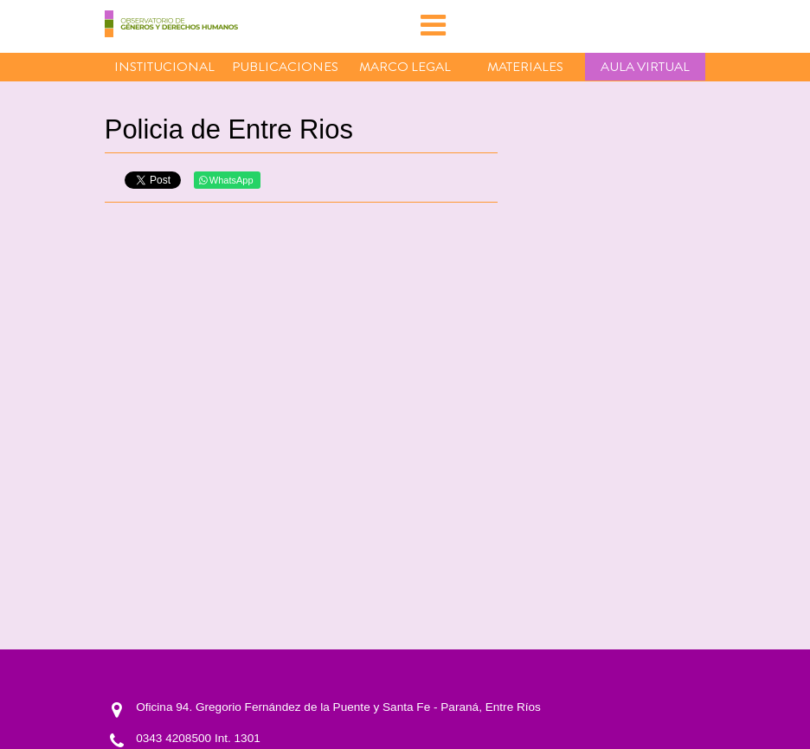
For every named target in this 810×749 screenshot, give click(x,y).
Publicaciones (285, 66)
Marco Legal (405, 66)
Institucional (164, 66)
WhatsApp (226, 180)
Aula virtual (645, 66)
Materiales (525, 66)
